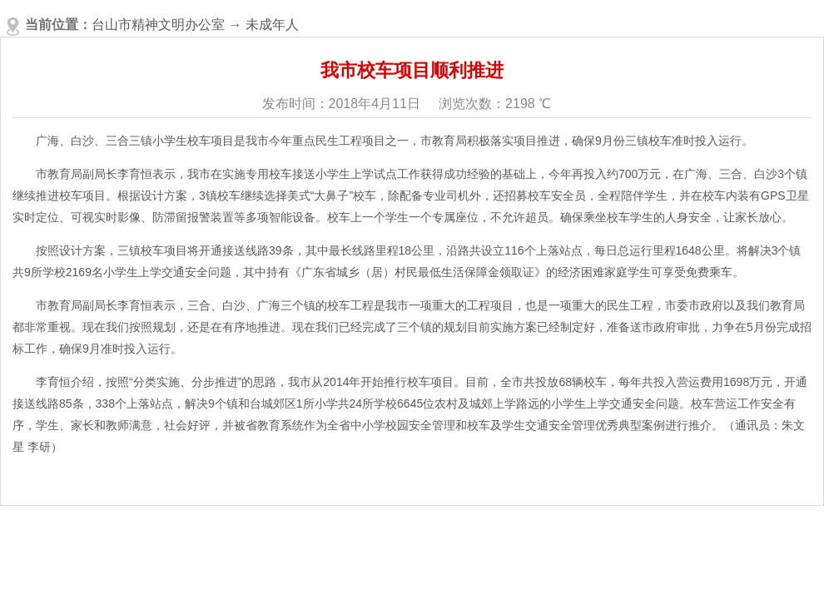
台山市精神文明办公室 (158, 24)
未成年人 (272, 24)
